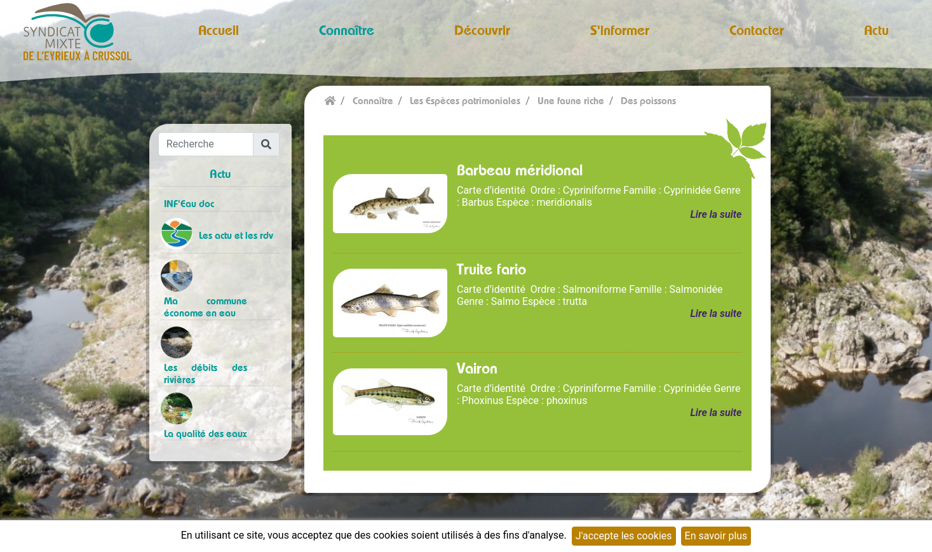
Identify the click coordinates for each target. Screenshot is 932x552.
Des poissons (648, 101)
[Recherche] (205, 144)
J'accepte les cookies (624, 536)
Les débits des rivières (206, 373)
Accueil (218, 30)
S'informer (619, 30)
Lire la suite (715, 214)
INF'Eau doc (189, 204)
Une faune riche (570, 101)
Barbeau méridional (520, 169)
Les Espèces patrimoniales (465, 101)
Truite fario (491, 269)
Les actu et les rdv (236, 235)
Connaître (346, 30)
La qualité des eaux (205, 433)
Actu (876, 30)
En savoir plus (716, 536)
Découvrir (482, 30)
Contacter (756, 30)
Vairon (477, 368)
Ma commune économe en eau (206, 307)
